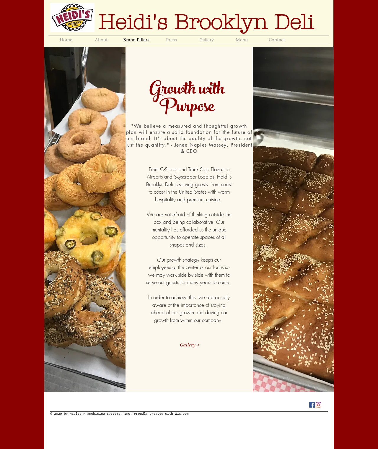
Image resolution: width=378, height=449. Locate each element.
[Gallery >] (189, 345)
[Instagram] (318, 405)
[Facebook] (312, 405)
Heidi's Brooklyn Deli (209, 22)
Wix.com (181, 414)
